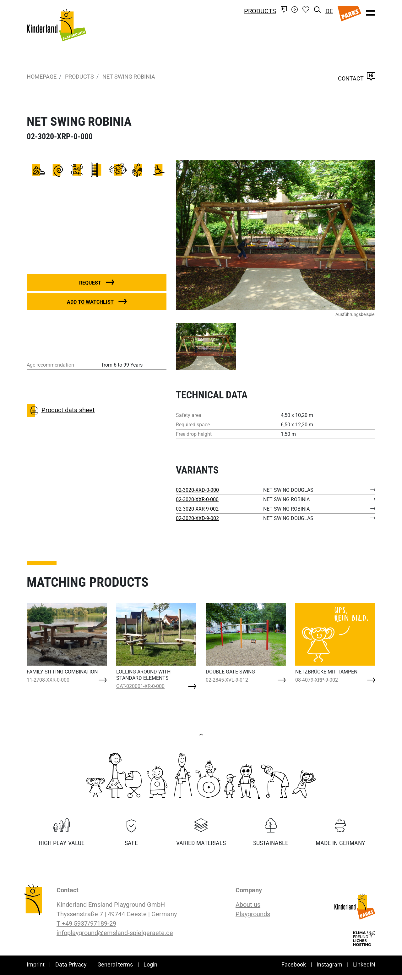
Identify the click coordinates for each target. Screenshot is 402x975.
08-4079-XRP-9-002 (316, 680)
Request (90, 283)
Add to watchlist (90, 302)
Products (260, 11)
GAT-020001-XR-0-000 (140, 686)
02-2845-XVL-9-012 (227, 680)
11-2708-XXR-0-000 (48, 680)
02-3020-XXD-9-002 (197, 518)
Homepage (42, 76)
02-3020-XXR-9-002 (197, 509)
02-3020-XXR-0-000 (197, 499)
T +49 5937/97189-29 (86, 923)
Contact (356, 78)
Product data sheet (61, 410)
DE (329, 11)
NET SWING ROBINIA (128, 76)
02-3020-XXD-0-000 (197, 490)
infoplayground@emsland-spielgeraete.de (115, 933)
